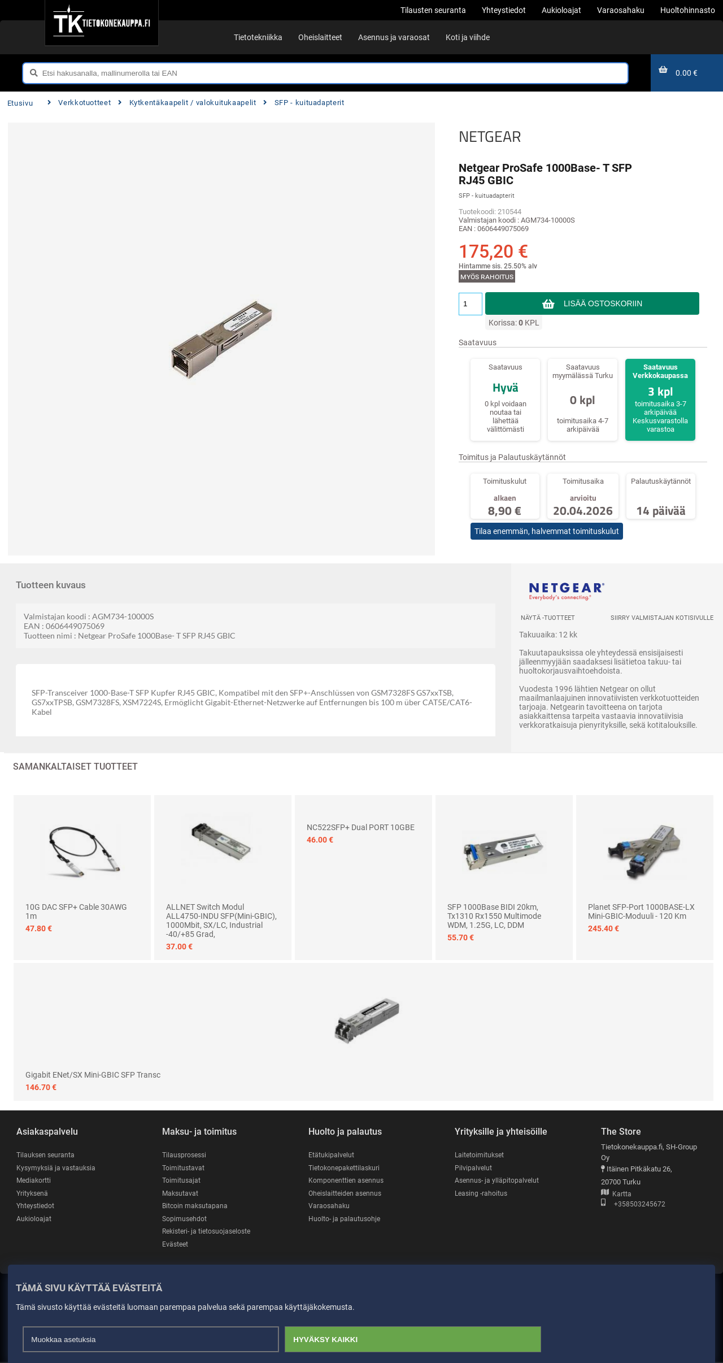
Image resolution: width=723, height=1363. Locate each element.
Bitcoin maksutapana (196, 1206)
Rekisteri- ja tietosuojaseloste (209, 1231)
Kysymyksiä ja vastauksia (57, 1168)
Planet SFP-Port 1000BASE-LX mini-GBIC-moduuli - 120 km (641, 911)
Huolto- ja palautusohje (345, 1219)
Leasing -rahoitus (482, 1193)
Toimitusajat (182, 1181)
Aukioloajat (34, 1219)
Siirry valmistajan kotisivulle (662, 618)
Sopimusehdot (185, 1219)
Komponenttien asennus (347, 1181)
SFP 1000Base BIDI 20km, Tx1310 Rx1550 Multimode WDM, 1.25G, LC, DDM (494, 916)
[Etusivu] (101, 22)
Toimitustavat (184, 1168)
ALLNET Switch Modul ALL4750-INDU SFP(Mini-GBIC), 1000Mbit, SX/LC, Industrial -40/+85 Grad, (221, 920)
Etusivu (20, 103)
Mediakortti (34, 1181)
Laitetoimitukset (481, 1155)
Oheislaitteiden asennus (347, 1193)
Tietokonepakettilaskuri (346, 1168)
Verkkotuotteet (79, 102)
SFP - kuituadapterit (303, 102)
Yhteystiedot (36, 1206)
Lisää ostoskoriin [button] (603, 303)
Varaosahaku (329, 1206)
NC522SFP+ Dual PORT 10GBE (361, 827)
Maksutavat (181, 1193)
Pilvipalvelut (474, 1168)
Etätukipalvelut (331, 1155)
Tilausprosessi (186, 1155)
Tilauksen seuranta (47, 1155)
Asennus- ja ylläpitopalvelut (498, 1181)
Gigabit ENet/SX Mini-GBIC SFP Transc (92, 1074)
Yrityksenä (33, 1193)
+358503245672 (633, 1205)
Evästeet (176, 1244)
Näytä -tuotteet (548, 618)
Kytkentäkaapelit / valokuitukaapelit (187, 102)
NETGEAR (490, 136)
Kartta (616, 1194)
